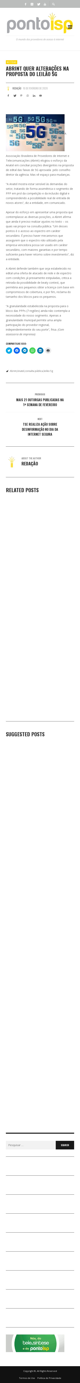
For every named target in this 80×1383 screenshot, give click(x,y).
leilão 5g (48, 371)
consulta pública (34, 371)
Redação (17, 88)
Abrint (13, 371)
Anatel (20, 371)
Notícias (11, 62)
